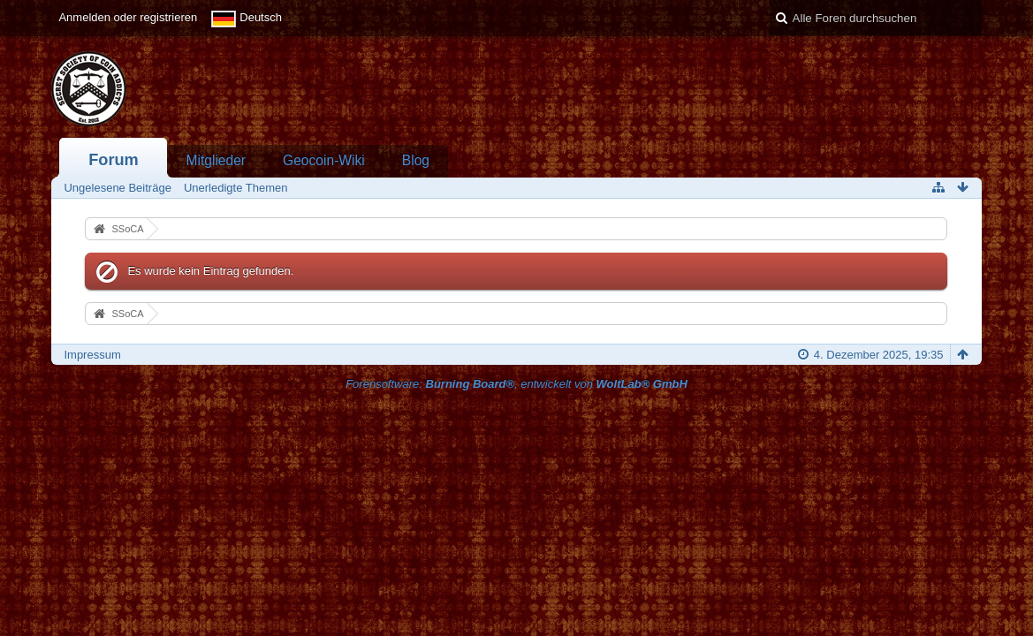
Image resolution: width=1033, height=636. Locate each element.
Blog (415, 160)
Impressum (92, 354)
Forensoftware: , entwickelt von (516, 383)
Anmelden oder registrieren (127, 17)
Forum (113, 160)
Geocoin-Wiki (324, 160)
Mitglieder (216, 160)
